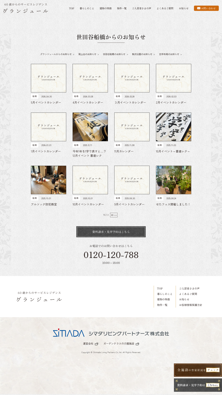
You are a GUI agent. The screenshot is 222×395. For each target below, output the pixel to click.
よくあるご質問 (165, 8)
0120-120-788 (111, 254)
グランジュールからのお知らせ (56, 54)
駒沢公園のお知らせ (142, 54)
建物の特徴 (106, 8)
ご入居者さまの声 (141, 8)
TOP (71, 8)
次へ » (114, 215)
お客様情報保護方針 (190, 305)
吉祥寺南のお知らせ (169, 54)
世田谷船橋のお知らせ (114, 54)
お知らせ (183, 8)
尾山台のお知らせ (87, 54)
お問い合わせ (206, 8)
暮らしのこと (87, 8)
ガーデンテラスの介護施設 (118, 343)
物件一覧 (122, 8)
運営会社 (88, 343)
